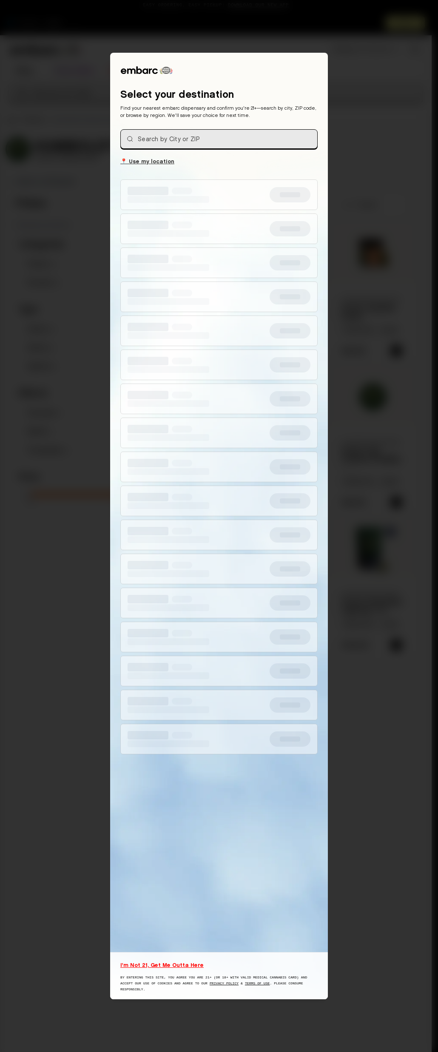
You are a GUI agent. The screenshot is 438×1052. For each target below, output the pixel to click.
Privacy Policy (224, 983)
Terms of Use (257, 983)
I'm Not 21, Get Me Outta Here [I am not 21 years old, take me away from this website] (162, 964)
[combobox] (219, 139)
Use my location (147, 161)
